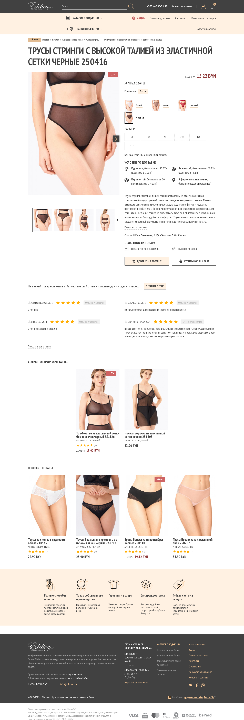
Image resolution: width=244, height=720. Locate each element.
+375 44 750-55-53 (157, 6)
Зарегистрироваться (182, 6)
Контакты (194, 661)
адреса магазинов (200, 184)
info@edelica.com (69, 684)
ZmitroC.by (209, 697)
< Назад (34, 39)
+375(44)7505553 (37, 684)
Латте (142, 91)
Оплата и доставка (198, 655)
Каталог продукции (168, 644)
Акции (192, 650)
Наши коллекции (197, 644)
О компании (195, 666)
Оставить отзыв (155, 286)
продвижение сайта (193, 697)
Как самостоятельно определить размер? (146, 155)
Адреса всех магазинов (136, 682)
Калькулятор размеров (200, 672)
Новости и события (199, 677)
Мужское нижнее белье (168, 655)
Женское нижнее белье (168, 650)
